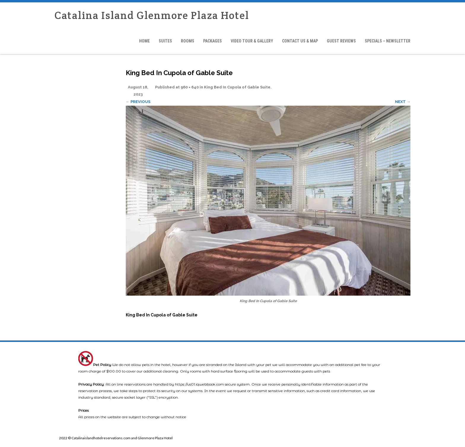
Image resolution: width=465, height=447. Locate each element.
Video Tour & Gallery (252, 41)
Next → (402, 101)
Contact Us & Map (300, 41)
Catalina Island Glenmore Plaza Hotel (152, 15)
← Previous (138, 101)
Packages (212, 41)
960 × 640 (190, 87)
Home (144, 41)
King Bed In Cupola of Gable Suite (237, 87)
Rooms (187, 41)
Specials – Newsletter (387, 41)
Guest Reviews (341, 41)
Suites (165, 41)
